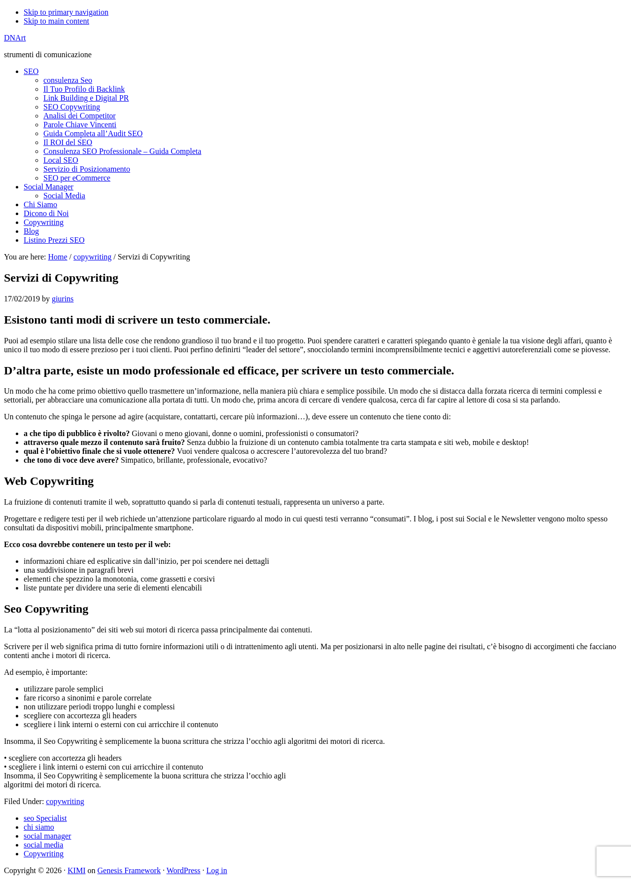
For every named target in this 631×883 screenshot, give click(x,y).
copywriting (65, 801)
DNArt (15, 38)
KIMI (76, 870)
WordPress (184, 870)
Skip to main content (56, 21)
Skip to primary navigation (66, 12)
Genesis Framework (128, 870)
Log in (217, 870)
